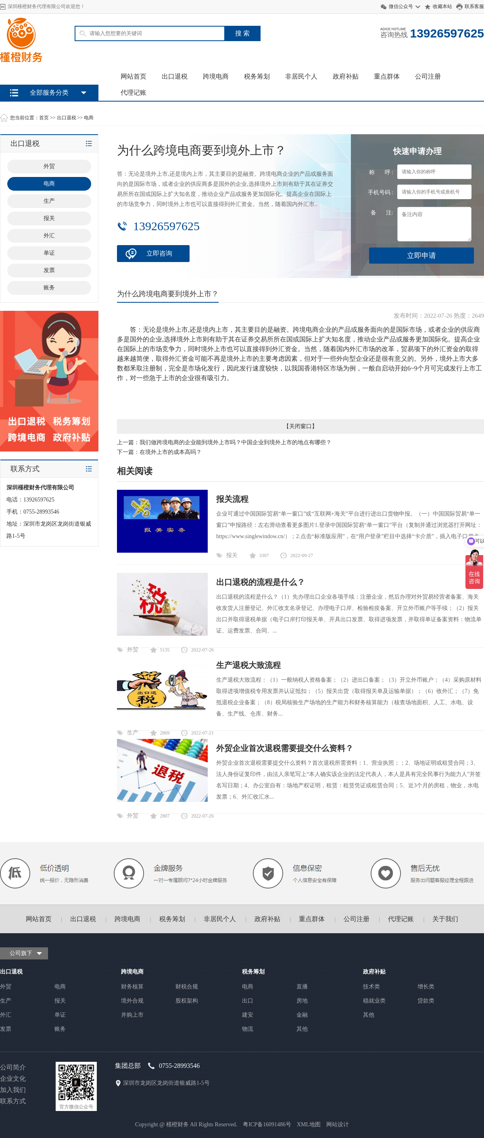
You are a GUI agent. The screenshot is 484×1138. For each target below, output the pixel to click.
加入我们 (13, 1089)
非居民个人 (301, 76)
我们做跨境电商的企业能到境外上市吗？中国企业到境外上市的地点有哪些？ (236, 442)
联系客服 (474, 6)
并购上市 (132, 1015)
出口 (247, 1001)
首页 (44, 118)
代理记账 (133, 92)
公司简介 (13, 1067)
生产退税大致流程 (248, 665)
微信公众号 (401, 6)
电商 (89, 118)
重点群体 (387, 76)
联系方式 (13, 1101)
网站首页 (133, 76)
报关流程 (232, 499)
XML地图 (309, 1124)
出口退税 (175, 76)
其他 (302, 1029)
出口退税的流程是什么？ (260, 582)
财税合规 (186, 987)
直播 (302, 987)
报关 (232, 555)
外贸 (132, 650)
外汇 (5, 1015)
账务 (60, 1029)
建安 (247, 1015)
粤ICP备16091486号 (267, 1124)
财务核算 (132, 987)
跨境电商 (216, 76)
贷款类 (425, 1001)
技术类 (371, 987)
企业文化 (13, 1078)
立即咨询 (159, 253)
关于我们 (445, 918)
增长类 (425, 987)
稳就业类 (374, 1001)
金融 (302, 1015)
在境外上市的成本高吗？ (171, 452)
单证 (60, 1015)
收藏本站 (442, 6)
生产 (132, 733)
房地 (302, 1001)
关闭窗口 (300, 426)
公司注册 (428, 76)
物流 (247, 1029)
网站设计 (337, 1124)
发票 (5, 1029)
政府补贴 (346, 76)
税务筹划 (257, 76)
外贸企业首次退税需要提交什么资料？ (284, 748)
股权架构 (186, 1001)
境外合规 (132, 1001)
